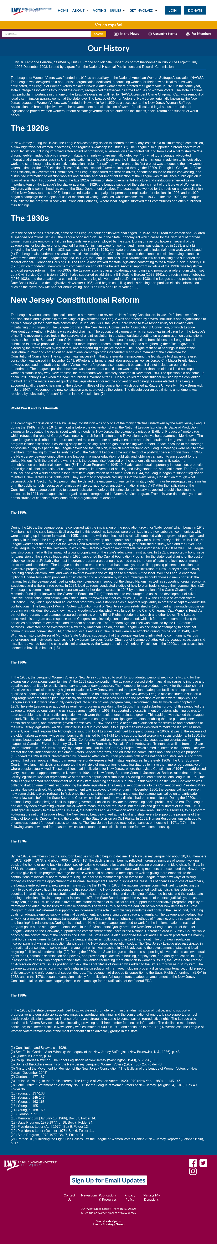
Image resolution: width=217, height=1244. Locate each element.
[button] (80, 10)
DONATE (195, 10)
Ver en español (108, 24)
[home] (31, 8)
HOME (63, 10)
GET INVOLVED (141, 10)
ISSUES (115, 10)
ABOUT (78, 10)
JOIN (173, 10)
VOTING (99, 10)
